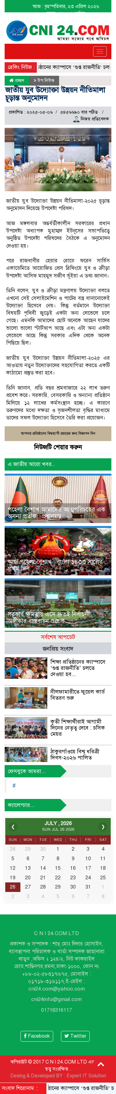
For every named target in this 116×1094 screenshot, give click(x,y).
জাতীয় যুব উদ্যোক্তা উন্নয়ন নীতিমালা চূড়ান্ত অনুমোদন (55, 94)
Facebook (37, 1036)
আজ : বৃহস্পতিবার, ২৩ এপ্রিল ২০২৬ (65, 6)
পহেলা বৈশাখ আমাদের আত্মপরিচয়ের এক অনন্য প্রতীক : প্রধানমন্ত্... (56, 513)
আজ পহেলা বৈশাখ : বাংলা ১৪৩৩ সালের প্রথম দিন (55, 565)
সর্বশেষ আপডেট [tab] (58, 637)
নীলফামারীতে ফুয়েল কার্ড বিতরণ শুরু (77, 694)
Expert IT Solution (86, 1076)
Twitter (75, 1036)
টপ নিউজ (46, 80)
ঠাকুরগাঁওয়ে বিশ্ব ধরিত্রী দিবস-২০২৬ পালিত (74, 754)
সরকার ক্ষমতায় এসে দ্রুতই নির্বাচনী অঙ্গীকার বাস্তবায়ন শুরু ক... (49, 617)
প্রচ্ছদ (16, 80)
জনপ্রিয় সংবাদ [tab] (58, 648)
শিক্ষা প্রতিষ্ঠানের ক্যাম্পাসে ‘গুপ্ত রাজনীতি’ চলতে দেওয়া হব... (77, 668)
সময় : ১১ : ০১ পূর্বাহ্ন (66, 13)
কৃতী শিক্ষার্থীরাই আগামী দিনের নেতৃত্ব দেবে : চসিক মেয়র (77, 727)
